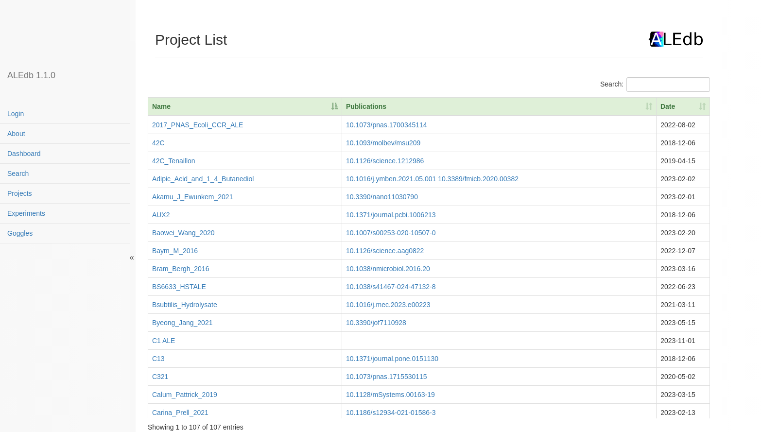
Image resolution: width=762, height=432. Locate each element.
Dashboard (24, 153)
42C (158, 143)
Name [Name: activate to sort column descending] (161, 106)
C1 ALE (163, 341)
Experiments (26, 213)
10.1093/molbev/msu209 (383, 143)
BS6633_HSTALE (179, 287)
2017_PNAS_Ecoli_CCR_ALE (197, 125)
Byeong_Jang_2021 (182, 323)
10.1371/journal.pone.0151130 (392, 359)
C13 (158, 359)
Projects (19, 193)
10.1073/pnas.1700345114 (386, 125)
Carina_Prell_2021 (180, 412)
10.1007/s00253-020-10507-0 (391, 233)
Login (15, 114)
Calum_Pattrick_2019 (184, 394)
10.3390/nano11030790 (382, 197)
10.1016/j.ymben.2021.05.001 (391, 179)
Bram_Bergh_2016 (180, 269)
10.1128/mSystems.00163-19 (390, 394)
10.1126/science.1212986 (385, 161)
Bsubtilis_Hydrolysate (184, 305)
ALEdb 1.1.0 (31, 75)
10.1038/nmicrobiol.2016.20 (388, 269)
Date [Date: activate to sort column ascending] (667, 106)
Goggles (20, 233)
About (16, 134)
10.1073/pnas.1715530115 (386, 376)
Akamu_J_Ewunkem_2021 (192, 197)
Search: (655, 84)
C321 (160, 376)
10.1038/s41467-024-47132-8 (391, 287)
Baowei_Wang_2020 (183, 233)
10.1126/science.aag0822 (385, 251)
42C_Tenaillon (173, 161)
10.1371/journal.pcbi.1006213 (391, 215)
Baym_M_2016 (175, 251)
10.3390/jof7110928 (376, 323)
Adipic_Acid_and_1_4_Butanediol (203, 179)
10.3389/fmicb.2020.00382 (478, 179)
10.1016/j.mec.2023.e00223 (388, 305)
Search (18, 173)
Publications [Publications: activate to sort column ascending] (366, 106)
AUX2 (161, 215)
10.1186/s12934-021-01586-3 (391, 412)
